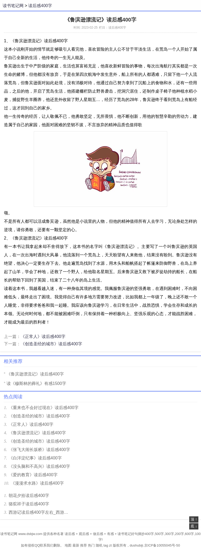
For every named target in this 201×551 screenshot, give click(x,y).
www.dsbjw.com (30, 534)
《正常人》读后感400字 (43, 336)
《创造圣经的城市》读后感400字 (51, 344)
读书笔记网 (13, 5)
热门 (91, 545)
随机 (99, 545)
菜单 (194, 5)
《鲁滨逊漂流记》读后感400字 (35, 374)
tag (105, 545)
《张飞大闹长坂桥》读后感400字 (39, 449)
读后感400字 (40, 5)
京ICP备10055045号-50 (162, 545)
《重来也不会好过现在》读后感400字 (44, 407)
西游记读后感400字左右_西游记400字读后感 (40, 512)
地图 (68, 545)
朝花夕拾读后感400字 (29, 495)
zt (110, 545)
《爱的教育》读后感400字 (33, 475)
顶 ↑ (194, 519)
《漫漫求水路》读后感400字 (37, 483)
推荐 (83, 545)
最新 (75, 545)
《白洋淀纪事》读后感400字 (35, 458)
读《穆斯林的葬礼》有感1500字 (36, 383)
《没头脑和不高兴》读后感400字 (39, 466)
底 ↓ (194, 526)
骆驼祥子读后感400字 (29, 504)
